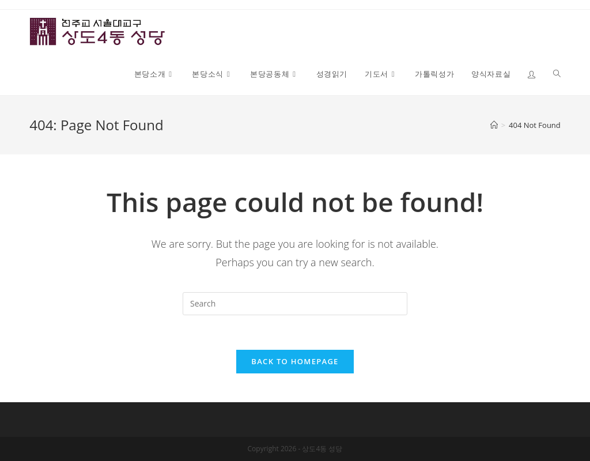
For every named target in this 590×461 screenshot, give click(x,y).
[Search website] (556, 73)
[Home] (494, 125)
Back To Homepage (294, 361)
